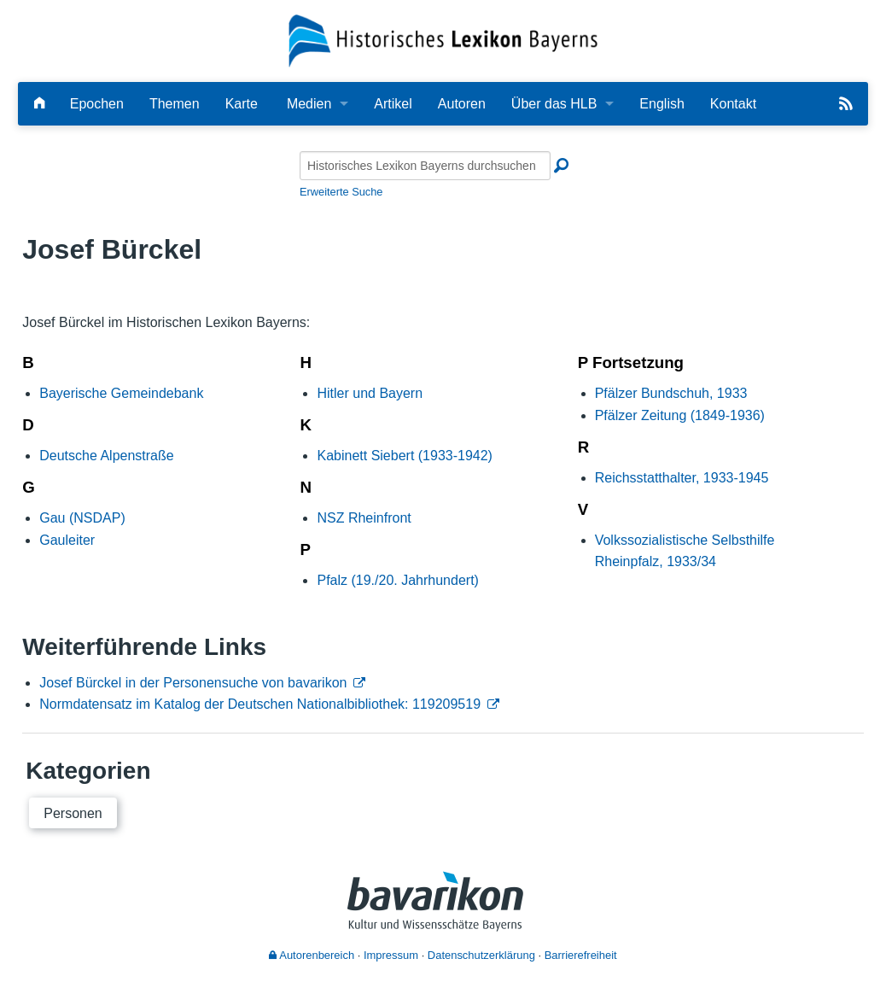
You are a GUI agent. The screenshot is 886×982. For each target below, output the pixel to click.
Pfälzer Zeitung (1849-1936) (680, 415)
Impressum (391, 955)
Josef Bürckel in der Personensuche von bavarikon (193, 682)
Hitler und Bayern (370, 393)
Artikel (392, 103)
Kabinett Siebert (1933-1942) (404, 455)
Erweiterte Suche (341, 191)
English (661, 103)
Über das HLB (554, 103)
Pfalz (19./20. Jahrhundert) (397, 580)
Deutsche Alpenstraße (106, 455)
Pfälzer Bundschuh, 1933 (671, 393)
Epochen (97, 103)
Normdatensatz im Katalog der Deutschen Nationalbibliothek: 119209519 (260, 704)
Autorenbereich (311, 955)
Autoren (462, 103)
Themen (174, 103)
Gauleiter (67, 540)
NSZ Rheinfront (364, 518)
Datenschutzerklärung (481, 955)
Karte (241, 103)
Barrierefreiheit (581, 955)
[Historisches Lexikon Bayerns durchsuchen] (425, 165)
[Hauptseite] (39, 104)
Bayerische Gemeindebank (121, 393)
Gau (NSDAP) (82, 518)
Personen (73, 813)
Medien (309, 103)
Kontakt (733, 103)
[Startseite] (443, 39)
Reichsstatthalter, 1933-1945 (682, 478)
